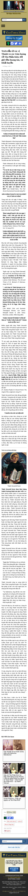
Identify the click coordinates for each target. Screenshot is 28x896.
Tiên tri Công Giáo (9, 824)
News (15, 887)
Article (19, 887)
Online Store (5, 887)
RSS (14, 888)
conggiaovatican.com (14, 892)
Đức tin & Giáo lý (11, 821)
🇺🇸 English (7, 830)
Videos (23, 887)
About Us (11, 887)
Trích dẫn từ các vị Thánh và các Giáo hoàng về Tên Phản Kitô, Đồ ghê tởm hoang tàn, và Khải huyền (13, 57)
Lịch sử (20, 821)
